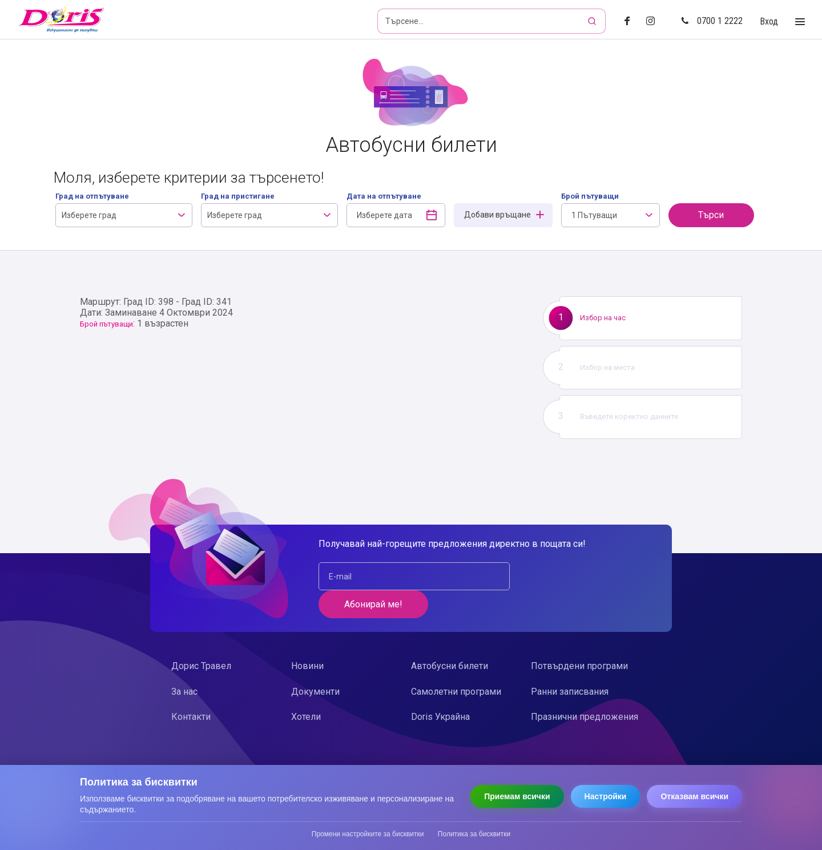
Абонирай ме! (577, 576)
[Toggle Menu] (800, 22)
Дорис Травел (201, 638)
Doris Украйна (440, 688)
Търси (711, 215)
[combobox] (123, 215)
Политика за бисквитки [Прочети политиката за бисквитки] (474, 834)
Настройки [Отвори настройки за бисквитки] (606, 796)
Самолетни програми (456, 663)
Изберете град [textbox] (89, 215)
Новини (307, 638)
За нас (184, 663)
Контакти (191, 688)
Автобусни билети (449, 638)
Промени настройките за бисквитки (368, 834)
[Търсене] (593, 21)
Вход (769, 21)
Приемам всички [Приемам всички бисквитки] (517, 796)
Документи (315, 663)
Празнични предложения (584, 688)
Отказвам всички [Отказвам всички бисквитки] (694, 796)
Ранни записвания (570, 663)
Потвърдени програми (579, 638)
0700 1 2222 (712, 20)
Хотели (306, 688)
